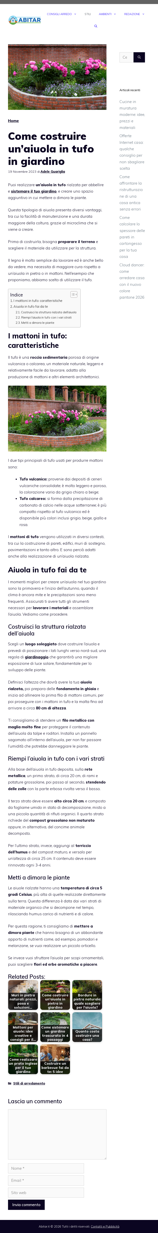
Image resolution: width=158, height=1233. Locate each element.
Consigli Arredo (64, 14)
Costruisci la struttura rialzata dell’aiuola (48, 312)
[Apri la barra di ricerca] (95, 26)
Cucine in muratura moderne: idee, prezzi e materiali (132, 114)
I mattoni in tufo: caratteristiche (37, 300)
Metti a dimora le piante (37, 323)
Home (13, 120)
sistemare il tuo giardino (34, 191)
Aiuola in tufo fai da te (30, 306)
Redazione (136, 14)
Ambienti (109, 14)
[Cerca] (139, 57)
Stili (88, 14)
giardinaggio (37, 657)
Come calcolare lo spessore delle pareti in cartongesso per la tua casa (132, 237)
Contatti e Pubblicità (105, 1226)
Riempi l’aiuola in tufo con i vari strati (46, 317)
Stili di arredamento (29, 1083)
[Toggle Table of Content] (71, 294)
